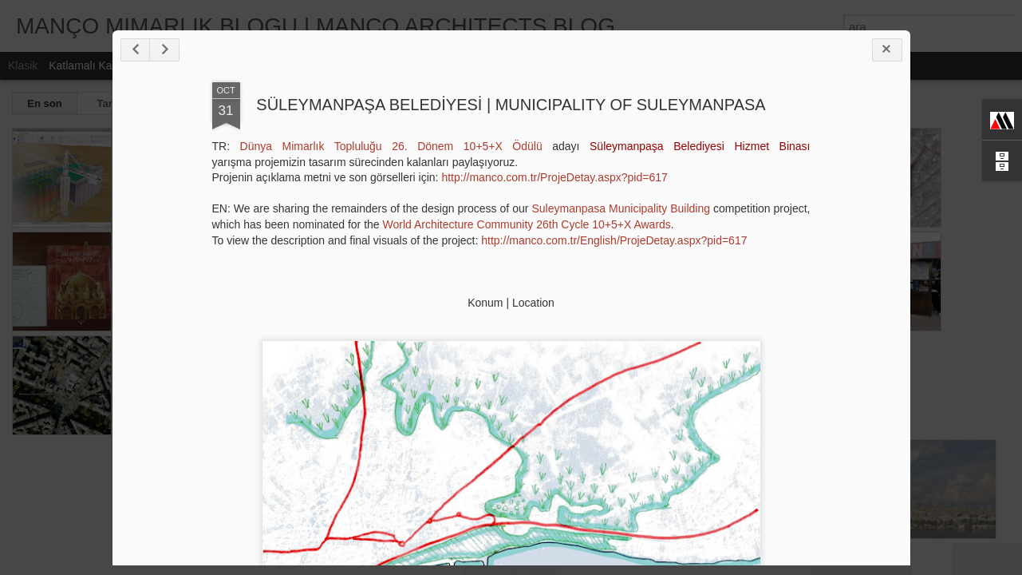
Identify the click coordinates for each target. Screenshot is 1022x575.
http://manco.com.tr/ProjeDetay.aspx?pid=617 (554, 177)
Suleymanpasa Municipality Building (620, 208)
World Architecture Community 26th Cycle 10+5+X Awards (527, 224)
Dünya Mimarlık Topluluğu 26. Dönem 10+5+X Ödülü (391, 146)
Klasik (22, 65)
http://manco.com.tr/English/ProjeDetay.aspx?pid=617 (614, 240)
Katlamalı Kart (84, 65)
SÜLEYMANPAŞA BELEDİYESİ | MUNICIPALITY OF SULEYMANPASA (510, 104)
